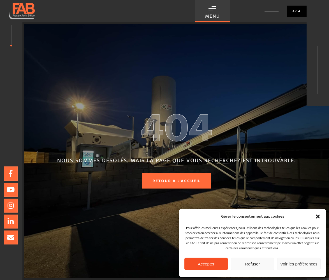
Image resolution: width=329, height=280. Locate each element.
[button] (318, 216)
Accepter (206, 264)
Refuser (252, 264)
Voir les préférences (299, 264)
